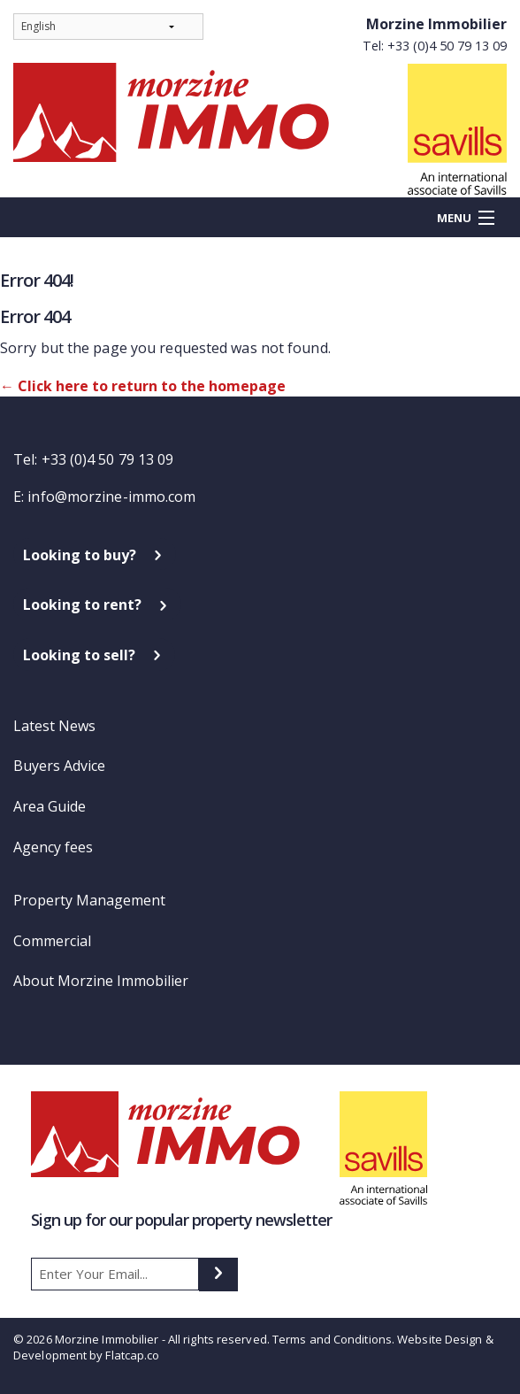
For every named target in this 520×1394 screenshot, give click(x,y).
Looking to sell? (79, 655)
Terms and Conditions (332, 1339)
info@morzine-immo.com (111, 496)
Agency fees (53, 847)
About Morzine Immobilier (100, 980)
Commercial (52, 941)
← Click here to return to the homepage (143, 386)
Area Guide (49, 806)
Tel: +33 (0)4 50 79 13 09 (435, 45)
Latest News (54, 726)
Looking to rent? (82, 604)
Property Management (89, 900)
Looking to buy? (79, 555)
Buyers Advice (59, 765)
